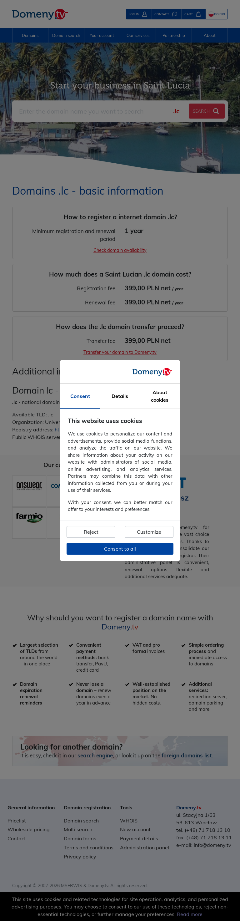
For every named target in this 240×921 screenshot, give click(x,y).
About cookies (159, 396)
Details (120, 396)
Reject (91, 532)
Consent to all (120, 549)
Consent (80, 396)
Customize (149, 532)
